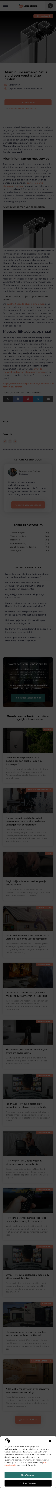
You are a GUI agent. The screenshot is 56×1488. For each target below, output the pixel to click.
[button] (50, 1441)
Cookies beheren (28, 1483)
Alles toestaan (28, 1475)
